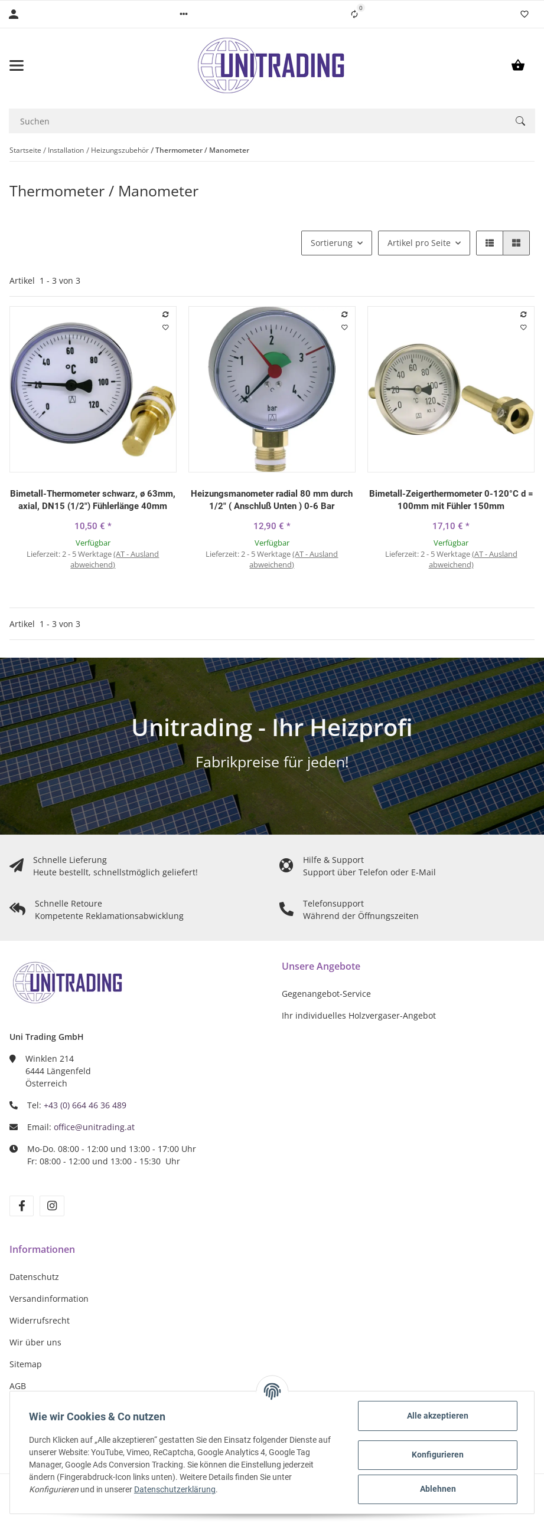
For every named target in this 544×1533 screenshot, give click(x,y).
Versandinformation (49, 1298)
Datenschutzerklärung (175, 1489)
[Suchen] (257, 121)
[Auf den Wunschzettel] (165, 327)
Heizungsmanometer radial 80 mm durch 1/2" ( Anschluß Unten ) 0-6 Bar (272, 499)
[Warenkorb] (518, 65)
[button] (183, 14)
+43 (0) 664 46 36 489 (85, 1105)
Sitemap (25, 1364)
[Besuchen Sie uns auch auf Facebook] (21, 1206)
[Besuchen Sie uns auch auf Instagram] (52, 1206)
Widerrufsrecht (39, 1320)
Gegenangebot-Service (326, 993)
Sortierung (332, 242)
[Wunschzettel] (524, 14)
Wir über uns (35, 1342)
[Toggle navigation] (48, 65)
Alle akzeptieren (437, 1415)
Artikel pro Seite (419, 242)
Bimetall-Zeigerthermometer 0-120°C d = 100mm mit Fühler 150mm (451, 499)
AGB (17, 1385)
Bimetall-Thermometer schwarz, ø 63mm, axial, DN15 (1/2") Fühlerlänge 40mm (92, 499)
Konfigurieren (438, 1454)
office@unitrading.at (94, 1126)
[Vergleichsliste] (354, 14)
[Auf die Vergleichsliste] (165, 314)
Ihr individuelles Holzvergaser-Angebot (359, 1015)
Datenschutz (34, 1276)
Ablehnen (438, 1488)
